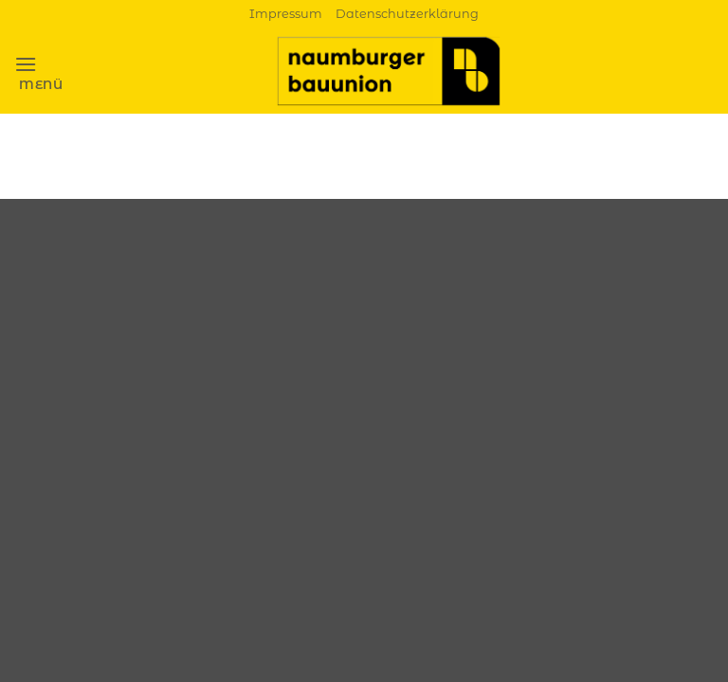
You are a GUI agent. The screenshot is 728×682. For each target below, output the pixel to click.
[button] (39, 71)
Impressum (285, 14)
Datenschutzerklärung (407, 14)
